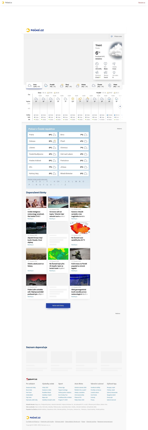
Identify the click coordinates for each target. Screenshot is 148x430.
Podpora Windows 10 (67, 404)
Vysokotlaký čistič (66, 407)
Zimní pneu (70, 409)
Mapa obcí (45, 397)
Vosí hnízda (94, 395)
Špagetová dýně (111, 395)
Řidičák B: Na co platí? (80, 390)
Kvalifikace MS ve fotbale (65, 397)
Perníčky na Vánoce (96, 390)
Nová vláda (29, 390)
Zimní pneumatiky (79, 395)
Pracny (92, 400)
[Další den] (120, 106)
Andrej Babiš (29, 395)
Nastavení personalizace (104, 421)
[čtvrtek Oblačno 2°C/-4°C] (98, 85)
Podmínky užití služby (47, 421)
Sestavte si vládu (46, 390)
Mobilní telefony (42, 409)
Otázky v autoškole (79, 392)
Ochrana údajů (59, 421)
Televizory (83, 409)
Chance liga (61, 387)
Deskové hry (77, 409)
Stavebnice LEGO (51, 409)
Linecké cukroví (95, 392)
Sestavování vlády (31, 387)
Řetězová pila (57, 407)
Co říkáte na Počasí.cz (32, 421)
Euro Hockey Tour (62, 395)
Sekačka (50, 407)
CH (58, 181)
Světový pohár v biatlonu (64, 392)
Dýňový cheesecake (112, 392)
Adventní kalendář (56, 404)
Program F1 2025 (62, 400)
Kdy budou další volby (31, 400)
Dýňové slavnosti (111, 400)
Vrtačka (73, 407)
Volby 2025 (45, 387)
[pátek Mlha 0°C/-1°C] (114, 85)
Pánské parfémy (100, 409)
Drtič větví (45, 407)
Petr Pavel (29, 392)
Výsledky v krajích (46, 395)
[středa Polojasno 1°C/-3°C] (82, 85)
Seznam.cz (141, 2)
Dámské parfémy (61, 409)
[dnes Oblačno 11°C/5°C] (34, 85)
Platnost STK (78, 397)
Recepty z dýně (111, 387)
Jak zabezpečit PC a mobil (81, 404)
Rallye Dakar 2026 (79, 400)
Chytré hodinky (91, 409)
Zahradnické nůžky (91, 407)
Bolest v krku (104, 404)
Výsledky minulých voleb (48, 400)
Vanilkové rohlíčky (95, 387)
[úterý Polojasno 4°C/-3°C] (66, 85)
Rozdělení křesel (46, 392)
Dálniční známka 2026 (80, 387)
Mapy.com (37, 404)
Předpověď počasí (46, 404)
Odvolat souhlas (91, 421)
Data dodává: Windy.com (72, 421)
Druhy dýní (110, 397)
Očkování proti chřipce (94, 404)
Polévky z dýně (111, 390)
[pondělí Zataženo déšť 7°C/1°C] (50, 85)
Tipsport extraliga (62, 390)
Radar (83, 421)
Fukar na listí (38, 407)
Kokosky (93, 397)
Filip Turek (28, 397)
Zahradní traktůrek (81, 407)
